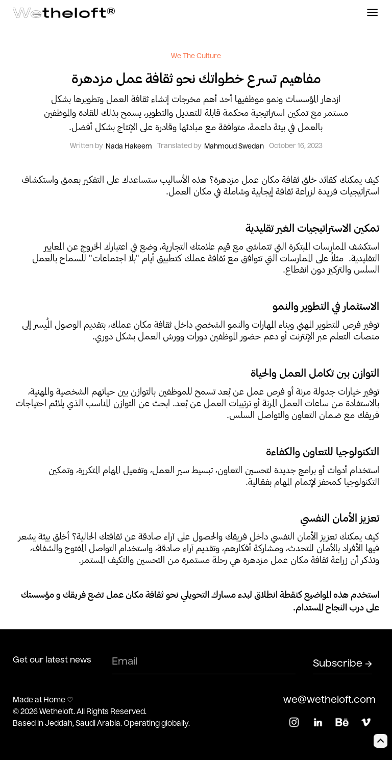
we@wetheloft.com (329, 700)
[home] (64, 13)
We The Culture (196, 57)
